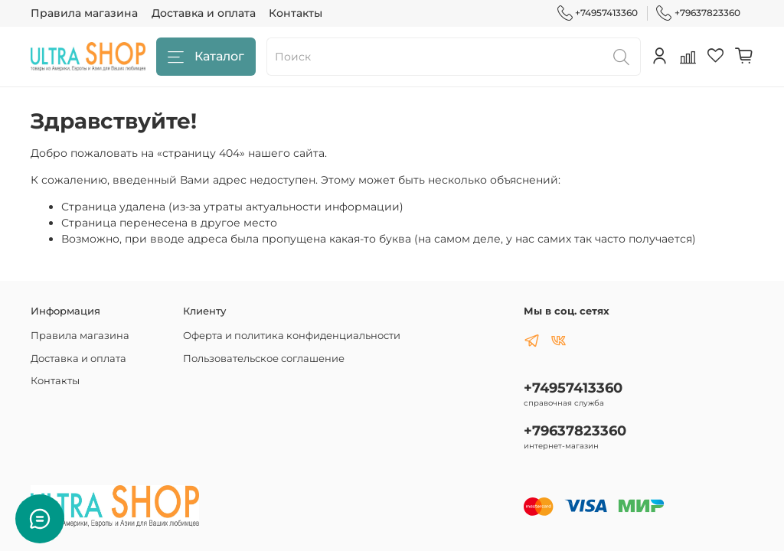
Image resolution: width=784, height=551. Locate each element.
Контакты (295, 13)
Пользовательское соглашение (264, 358)
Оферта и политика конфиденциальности (291, 335)
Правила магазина (84, 13)
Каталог (206, 57)
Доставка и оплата (204, 13)
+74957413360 (598, 13)
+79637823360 (698, 13)
